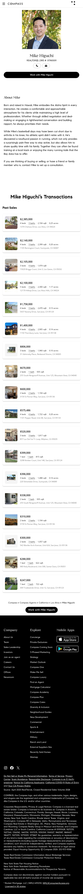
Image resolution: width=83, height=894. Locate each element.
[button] (3, 3)
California (43, 602)
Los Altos (55, 602)
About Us (8, 637)
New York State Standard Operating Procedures (27, 866)
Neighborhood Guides (40, 712)
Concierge (35, 637)
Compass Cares (37, 702)
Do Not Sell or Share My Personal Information (25, 776)
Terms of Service (56, 776)
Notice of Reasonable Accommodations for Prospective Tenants (35, 869)
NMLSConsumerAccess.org (56, 883)
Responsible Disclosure (40, 779)
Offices (7, 672)
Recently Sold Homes (40, 752)
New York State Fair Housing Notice (21, 863)
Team (6, 642)
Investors (8, 652)
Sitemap (34, 757)
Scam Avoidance (20, 779)
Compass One (37, 667)
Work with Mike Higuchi (41, 75)
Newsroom (9, 677)
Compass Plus (37, 697)
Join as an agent (12, 657)
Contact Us (9, 667)
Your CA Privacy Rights (19, 786)
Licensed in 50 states (15, 886)
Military (33, 737)
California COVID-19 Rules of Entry (62, 782)
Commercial (36, 722)
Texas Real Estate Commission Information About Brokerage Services (37, 855)
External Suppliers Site (41, 747)
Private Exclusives (38, 642)
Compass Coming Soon (41, 647)
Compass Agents (28, 602)
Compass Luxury (38, 677)
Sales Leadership (12, 647)
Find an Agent (37, 682)
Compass (12, 602)
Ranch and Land (38, 742)
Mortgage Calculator (40, 687)
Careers (7, 662)
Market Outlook (38, 662)
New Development (39, 717)
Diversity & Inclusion (39, 707)
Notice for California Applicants (29, 782)
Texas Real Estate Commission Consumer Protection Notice (32, 858)
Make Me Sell (36, 672)
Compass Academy (39, 692)
